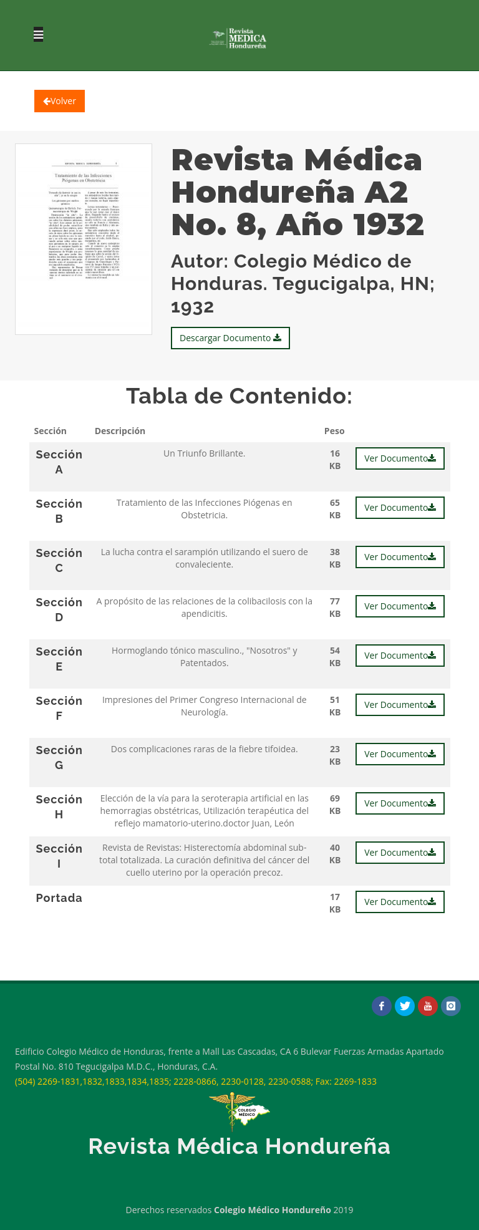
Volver (59, 101)
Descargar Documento (230, 338)
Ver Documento (400, 458)
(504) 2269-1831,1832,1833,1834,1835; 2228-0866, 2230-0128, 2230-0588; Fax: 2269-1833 (196, 1081)
